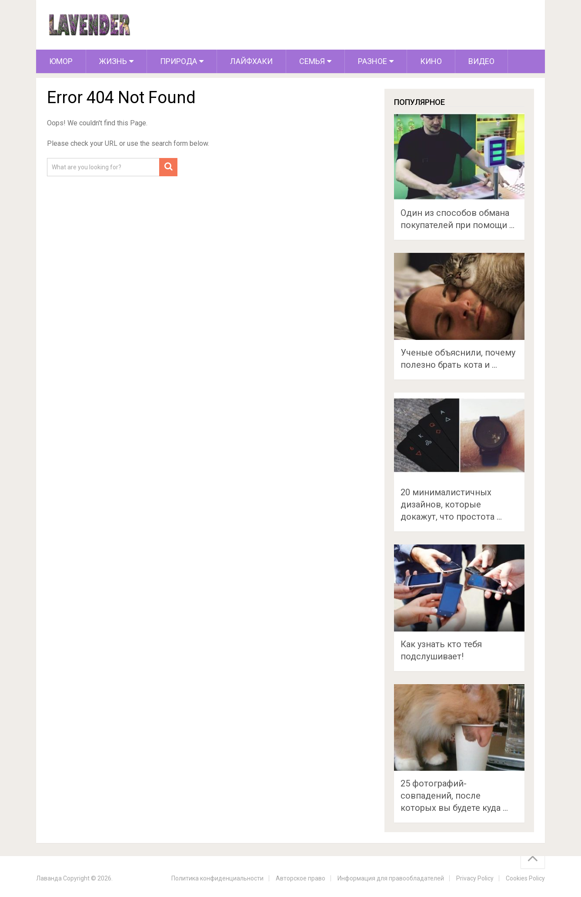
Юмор (61, 61)
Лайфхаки (251, 61)
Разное (372, 61)
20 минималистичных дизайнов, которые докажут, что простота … (451, 504)
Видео (481, 61)
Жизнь (113, 61)
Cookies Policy (525, 878)
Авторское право (300, 878)
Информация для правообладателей (390, 878)
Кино (431, 61)
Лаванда (49, 878)
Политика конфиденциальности (217, 878)
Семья (312, 61)
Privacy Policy (475, 878)
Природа (178, 61)
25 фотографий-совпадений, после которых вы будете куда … (454, 795)
